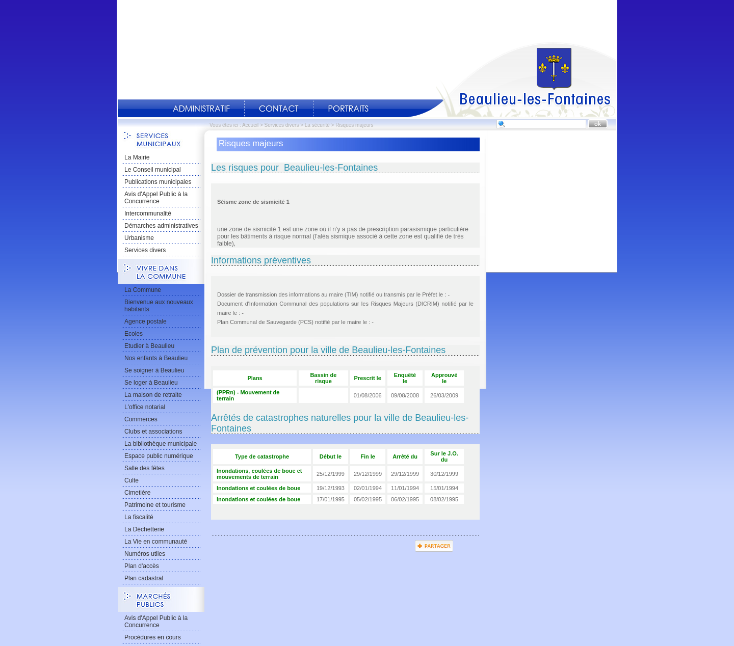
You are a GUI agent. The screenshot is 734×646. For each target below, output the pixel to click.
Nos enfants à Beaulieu (156, 358)
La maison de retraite (153, 394)
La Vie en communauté (155, 541)
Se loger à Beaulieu (151, 382)
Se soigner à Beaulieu (154, 370)
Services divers (282, 125)
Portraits (348, 108)
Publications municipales (157, 181)
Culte (131, 480)
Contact (279, 108)
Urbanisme (139, 237)
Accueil (511, 79)
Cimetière (137, 492)
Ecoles (133, 333)
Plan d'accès (141, 566)
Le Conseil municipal (152, 169)
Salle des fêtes (144, 468)
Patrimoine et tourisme (155, 504)
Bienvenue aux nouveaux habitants (158, 306)
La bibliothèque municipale (160, 443)
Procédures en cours (152, 637)
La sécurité (317, 125)
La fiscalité (138, 517)
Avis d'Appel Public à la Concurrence (156, 198)
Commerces (141, 419)
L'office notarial (144, 407)
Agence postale (145, 321)
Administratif (201, 108)
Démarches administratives (161, 225)
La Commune (142, 289)
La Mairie (136, 157)
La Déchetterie (144, 529)
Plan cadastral (143, 578)
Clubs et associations (153, 431)
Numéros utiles (144, 553)
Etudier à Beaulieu (149, 345)
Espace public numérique (158, 456)
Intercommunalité (147, 213)
